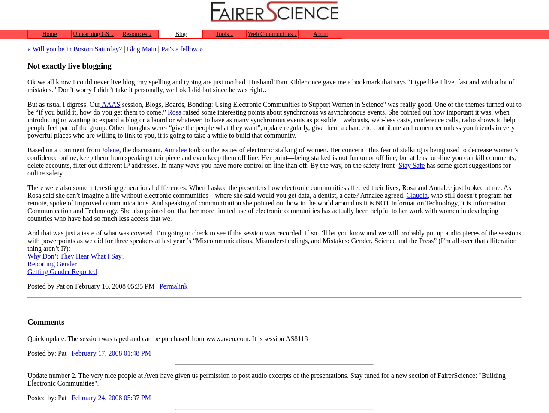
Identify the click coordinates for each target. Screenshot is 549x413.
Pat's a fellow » (182, 49)
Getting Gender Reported (62, 271)
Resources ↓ (136, 34)
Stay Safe (412, 165)
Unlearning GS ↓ (93, 34)
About (320, 34)
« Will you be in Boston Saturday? (74, 49)
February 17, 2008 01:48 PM (111, 353)
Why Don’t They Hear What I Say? (76, 256)
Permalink (174, 286)
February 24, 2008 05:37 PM (111, 397)
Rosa (175, 112)
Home (49, 34)
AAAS (110, 104)
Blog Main (142, 49)
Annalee (175, 150)
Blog (181, 34)
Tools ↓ (224, 34)
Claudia (417, 195)
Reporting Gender (52, 264)
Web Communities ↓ (272, 34)
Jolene (110, 150)
